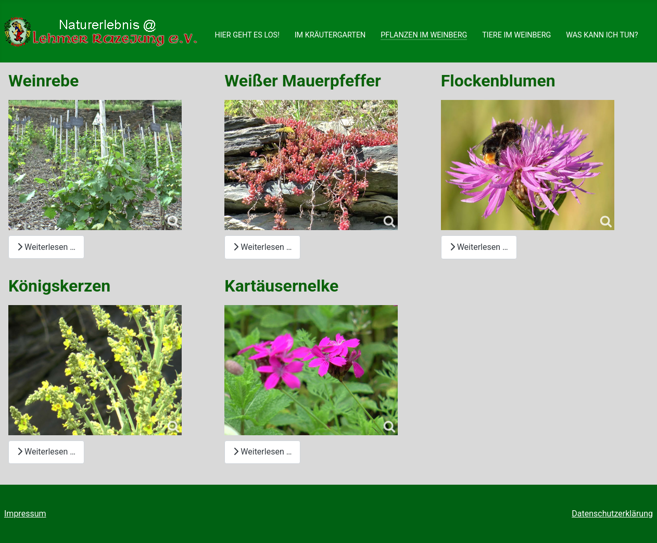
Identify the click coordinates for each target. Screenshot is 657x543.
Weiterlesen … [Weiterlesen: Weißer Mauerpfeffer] (262, 247)
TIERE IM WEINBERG (516, 35)
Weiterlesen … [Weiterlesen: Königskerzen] (46, 452)
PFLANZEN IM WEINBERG (424, 35)
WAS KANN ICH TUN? (602, 35)
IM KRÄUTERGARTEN (330, 35)
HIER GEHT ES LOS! (246, 35)
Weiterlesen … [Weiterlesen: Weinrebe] (46, 247)
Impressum (25, 514)
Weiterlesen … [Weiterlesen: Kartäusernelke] (262, 452)
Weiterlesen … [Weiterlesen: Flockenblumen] (479, 247)
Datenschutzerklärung (612, 514)
